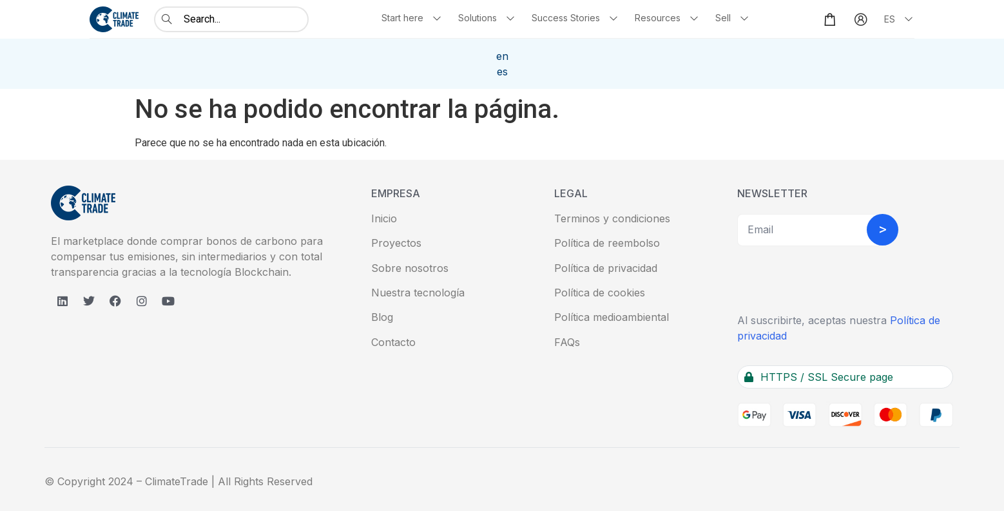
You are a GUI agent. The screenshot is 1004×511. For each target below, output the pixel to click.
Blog (382, 317)
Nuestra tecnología (418, 292)
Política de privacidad (605, 268)
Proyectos (396, 242)
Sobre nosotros (410, 268)
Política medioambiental (611, 317)
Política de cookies (599, 292)
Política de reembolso (607, 242)
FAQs (567, 342)
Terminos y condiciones (612, 218)
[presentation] (835, 281)
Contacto (393, 342)
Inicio (384, 218)
